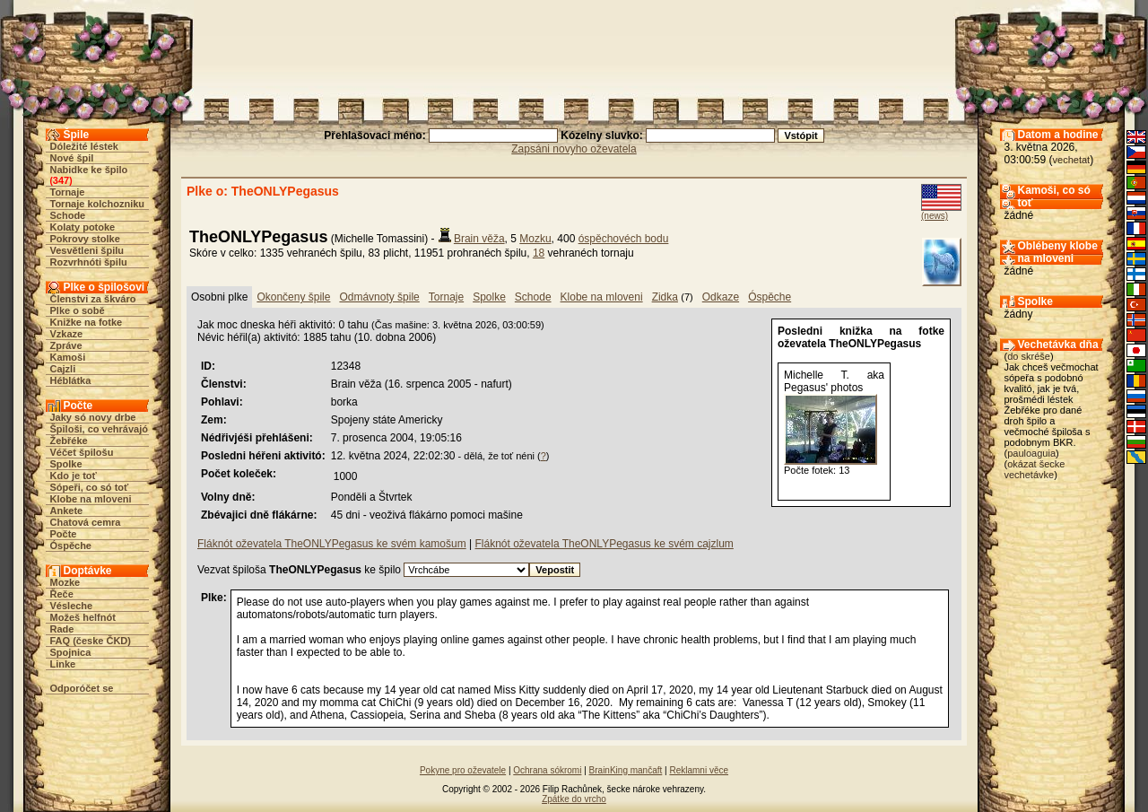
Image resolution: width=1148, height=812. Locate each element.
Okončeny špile (293, 297)
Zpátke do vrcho (574, 799)
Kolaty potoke (83, 227)
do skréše (1028, 356)
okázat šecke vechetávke (1034, 469)
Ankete (66, 510)
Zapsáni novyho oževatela (573, 149)
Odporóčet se (82, 688)
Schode (68, 215)
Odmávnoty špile (379, 297)
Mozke (65, 582)
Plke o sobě (77, 310)
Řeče (62, 594)
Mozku (535, 238)
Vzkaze (66, 333)
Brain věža (479, 238)
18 (538, 253)
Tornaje (67, 192)
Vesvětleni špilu (87, 250)
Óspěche (70, 545)
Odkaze (720, 297)
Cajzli (63, 368)
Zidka (665, 297)
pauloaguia (1031, 453)
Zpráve (66, 345)
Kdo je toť (73, 475)
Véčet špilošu (82, 452)
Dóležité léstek (84, 146)
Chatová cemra (85, 522)
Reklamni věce (698, 770)
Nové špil (72, 158)
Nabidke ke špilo (89, 169)
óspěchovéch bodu (623, 238)
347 (61, 180)
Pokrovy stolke (85, 238)
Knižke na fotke (86, 322)
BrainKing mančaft (626, 770)
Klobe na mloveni (91, 498)
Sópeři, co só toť (89, 487)
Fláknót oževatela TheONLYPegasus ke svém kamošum (331, 543)
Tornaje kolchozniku (97, 203)
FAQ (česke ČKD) (90, 640)
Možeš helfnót (83, 617)
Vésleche (71, 605)
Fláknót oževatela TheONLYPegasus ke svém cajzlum (604, 543)
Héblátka (70, 380)
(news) (934, 216)
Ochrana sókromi (547, 770)
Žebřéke (69, 440)
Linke (63, 664)
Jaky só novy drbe (93, 417)
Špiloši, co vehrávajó (99, 428)
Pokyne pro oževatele (463, 770)
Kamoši (68, 357)
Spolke (66, 463)
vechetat (1072, 159)
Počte (63, 533)
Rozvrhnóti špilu (88, 262)
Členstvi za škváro (93, 298)
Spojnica (70, 652)
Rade (62, 629)
